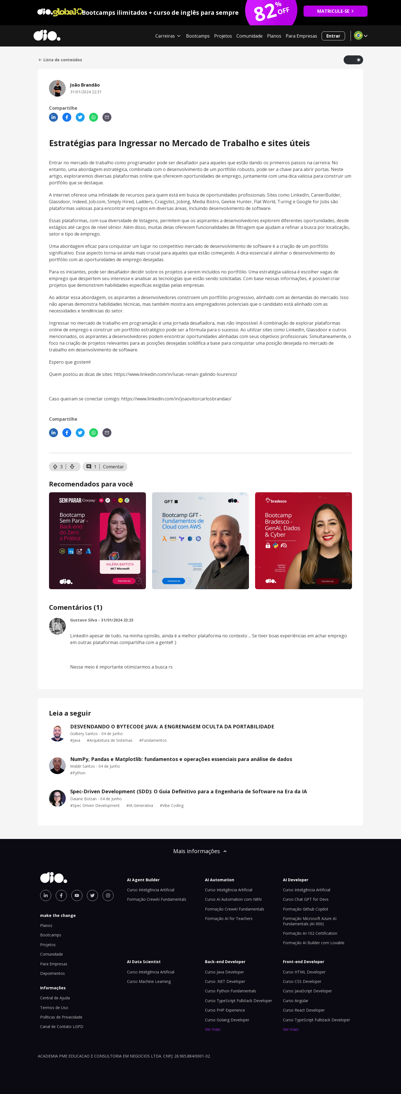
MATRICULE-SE (335, 11)
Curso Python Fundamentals (230, 990)
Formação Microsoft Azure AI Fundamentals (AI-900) (309, 921)
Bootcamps (198, 36)
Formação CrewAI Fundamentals (156, 899)
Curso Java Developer (224, 972)
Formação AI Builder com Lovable (313, 942)
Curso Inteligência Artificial (150, 889)
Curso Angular (295, 1000)
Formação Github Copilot (305, 909)
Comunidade (249, 36)
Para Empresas (301, 36)
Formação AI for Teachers (229, 918)
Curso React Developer (304, 1010)
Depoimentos (52, 973)
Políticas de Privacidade (61, 1017)
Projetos (223, 36)
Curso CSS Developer (302, 981)
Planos (274, 36)
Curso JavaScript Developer (307, 990)
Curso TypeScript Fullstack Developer (238, 1000)
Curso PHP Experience (225, 1010)
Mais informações (200, 851)
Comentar (113, 467)
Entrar (333, 36)
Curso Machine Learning (149, 981)
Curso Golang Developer (227, 1019)
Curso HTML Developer (304, 972)
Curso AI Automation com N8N (233, 899)
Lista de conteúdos (60, 60)
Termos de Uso (54, 1007)
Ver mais (213, 1029)
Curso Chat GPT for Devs (306, 899)
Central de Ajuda (55, 997)
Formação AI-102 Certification (310, 933)
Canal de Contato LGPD (61, 1026)
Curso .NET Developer (225, 981)
